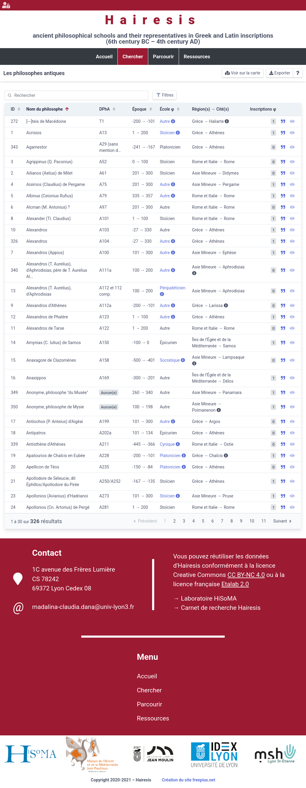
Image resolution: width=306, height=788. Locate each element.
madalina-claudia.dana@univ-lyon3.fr (73, 607)
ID (16, 109)
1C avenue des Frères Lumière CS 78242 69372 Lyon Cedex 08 (64, 579)
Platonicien (173, 455)
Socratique (172, 360)
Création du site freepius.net (188, 780)
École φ (170, 109)
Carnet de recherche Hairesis (221, 607)
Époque (142, 109)
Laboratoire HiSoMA (209, 598)
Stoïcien (170, 132)
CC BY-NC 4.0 (246, 574)
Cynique (170, 444)
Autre (167, 121)
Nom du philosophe (48, 109)
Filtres (164, 95)
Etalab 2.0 (235, 584)
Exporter (279, 73)
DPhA (108, 109)
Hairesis (153, 20)
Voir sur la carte (242, 73)
